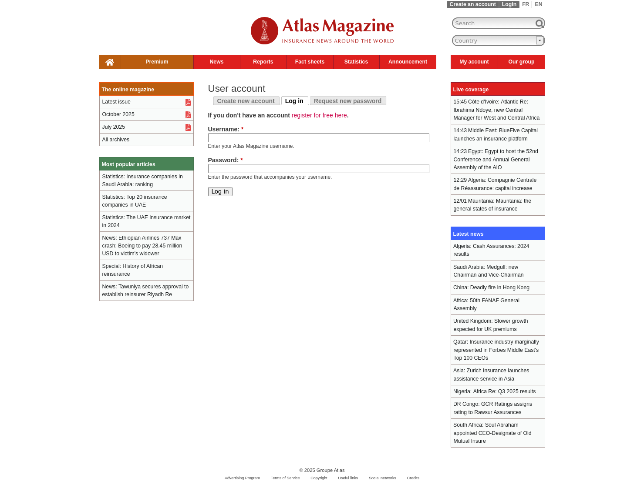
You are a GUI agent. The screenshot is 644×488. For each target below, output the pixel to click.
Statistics (356, 62)
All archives (116, 140)
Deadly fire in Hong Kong (499, 287)
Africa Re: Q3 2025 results (504, 391)
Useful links (348, 478)
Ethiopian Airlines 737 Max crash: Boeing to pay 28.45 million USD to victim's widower (142, 246)
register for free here (319, 115)
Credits (413, 478)
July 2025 (113, 127)
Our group (522, 62)
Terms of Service (285, 478)
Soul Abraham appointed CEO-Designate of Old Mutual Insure (493, 433)
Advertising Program (242, 478)
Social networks (382, 478)
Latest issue (116, 102)
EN (538, 4)
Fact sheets (309, 62)
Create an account (473, 4)
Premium (156, 62)
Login (509, 4)
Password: (225, 160)
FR (525, 4)
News (216, 62)
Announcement (407, 62)
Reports (263, 62)
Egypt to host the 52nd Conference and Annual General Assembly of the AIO (496, 159)
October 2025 (118, 114)
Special (111, 266)
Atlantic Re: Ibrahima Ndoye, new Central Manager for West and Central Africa (497, 110)
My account (474, 62)
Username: (226, 129)
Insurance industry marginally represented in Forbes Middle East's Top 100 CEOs (496, 350)
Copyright (318, 478)
